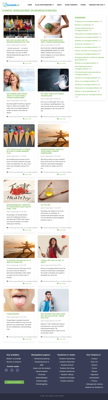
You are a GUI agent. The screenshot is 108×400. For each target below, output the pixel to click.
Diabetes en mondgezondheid (88, 41)
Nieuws (94, 371)
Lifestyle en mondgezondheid (88, 54)
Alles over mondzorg (43, 5)
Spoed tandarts (71, 5)
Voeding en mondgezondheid (87, 85)
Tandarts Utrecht (67, 365)
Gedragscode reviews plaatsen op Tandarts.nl (94, 385)
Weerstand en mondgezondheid (88, 88)
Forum (83, 5)
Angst (59, 5)
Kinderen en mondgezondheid (88, 47)
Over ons (94, 362)
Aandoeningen (41, 381)
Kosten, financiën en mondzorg (88, 51)
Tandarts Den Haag (67, 368)
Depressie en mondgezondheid (88, 37)
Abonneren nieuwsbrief (14, 382)
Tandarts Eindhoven (67, 371)
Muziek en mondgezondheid (87, 63)
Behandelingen (42, 378)
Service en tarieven (14, 362)
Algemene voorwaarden (94, 376)
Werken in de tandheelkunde (87, 91)
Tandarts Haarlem (67, 381)
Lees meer (27, 63)
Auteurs (94, 365)
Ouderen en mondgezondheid (87, 78)
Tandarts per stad (96, 5)
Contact (94, 359)
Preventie (41, 374)
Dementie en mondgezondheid (88, 34)
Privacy (94, 381)
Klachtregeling (41, 384)
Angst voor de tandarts (42, 368)
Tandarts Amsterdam (67, 359)
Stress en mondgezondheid (87, 81)
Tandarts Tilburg (67, 374)
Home (30, 5)
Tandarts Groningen (67, 378)
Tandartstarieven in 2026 (42, 363)
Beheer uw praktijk (14, 359)
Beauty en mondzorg (84, 25)
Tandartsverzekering (42, 359)
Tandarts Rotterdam (67, 362)
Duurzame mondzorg (84, 44)
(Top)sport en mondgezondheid (88, 21)
